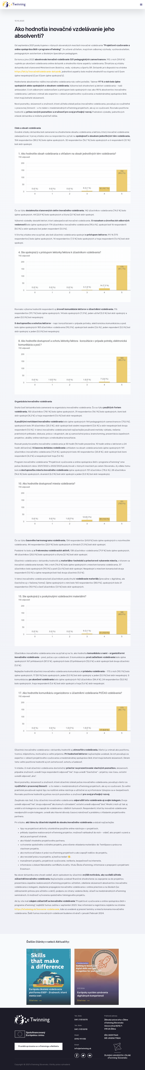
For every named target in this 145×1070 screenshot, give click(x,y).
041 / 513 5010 (80, 1029)
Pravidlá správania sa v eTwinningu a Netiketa (38, 1046)
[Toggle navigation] (139, 4)
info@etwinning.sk (82, 1049)
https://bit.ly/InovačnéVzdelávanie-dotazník (38, 71)
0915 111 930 (80, 1039)
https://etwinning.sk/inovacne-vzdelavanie (37, 909)
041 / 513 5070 (81, 1020)
